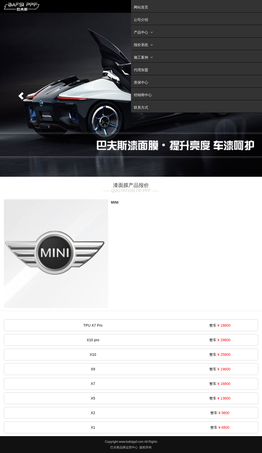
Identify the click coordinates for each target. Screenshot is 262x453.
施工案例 (144, 57)
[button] (19, 95)
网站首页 (141, 7)
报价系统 (144, 44)
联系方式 (141, 107)
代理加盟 (141, 70)
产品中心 (144, 32)
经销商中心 (143, 95)
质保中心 (141, 82)
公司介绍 (141, 20)
